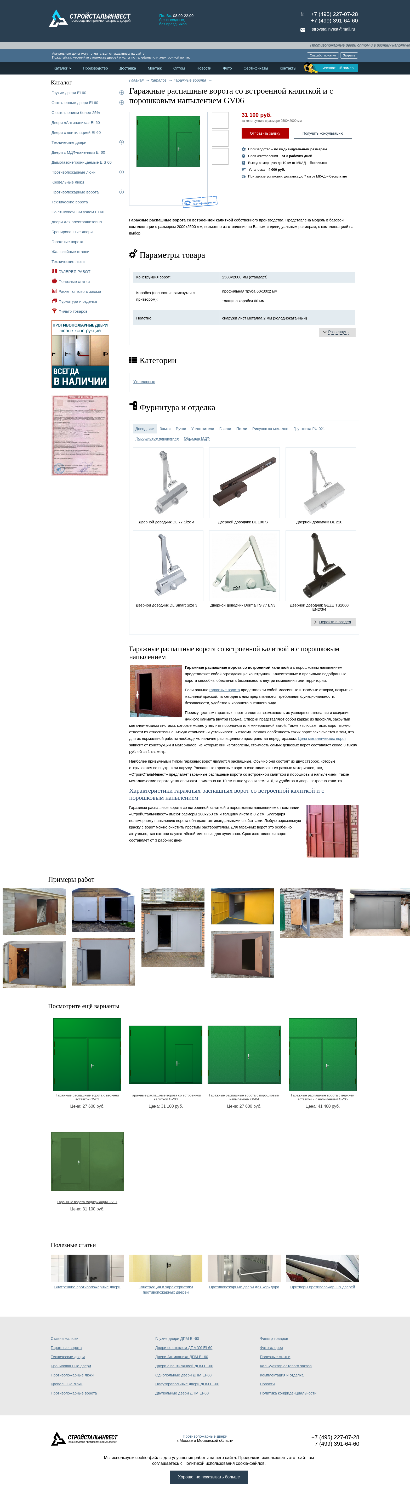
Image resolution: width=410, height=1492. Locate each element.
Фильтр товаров (73, 311)
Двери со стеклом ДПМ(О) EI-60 (183, 1348)
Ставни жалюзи (64, 1338)
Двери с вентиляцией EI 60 (76, 132)
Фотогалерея (271, 1348)
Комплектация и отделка (282, 1375)
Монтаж (155, 68)
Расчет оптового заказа (80, 291)
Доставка (127, 68)
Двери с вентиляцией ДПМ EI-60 (184, 1366)
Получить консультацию (323, 133)
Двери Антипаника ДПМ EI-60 (181, 1357)
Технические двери (69, 142)
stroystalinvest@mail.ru (333, 29)
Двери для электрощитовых (77, 222)
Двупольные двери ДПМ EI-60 (182, 1393)
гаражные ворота (224, 690)
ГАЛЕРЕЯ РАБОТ (74, 271)
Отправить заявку (265, 133)
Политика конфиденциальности (288, 1393)
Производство (95, 68)
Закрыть (349, 55)
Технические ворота (70, 202)
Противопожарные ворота (75, 192)
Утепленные (144, 382)
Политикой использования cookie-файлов (224, 1463)
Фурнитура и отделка (78, 301)
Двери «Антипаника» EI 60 (76, 122)
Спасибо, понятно (323, 55)
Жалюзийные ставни (70, 251)
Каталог (60, 68)
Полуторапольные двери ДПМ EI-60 (187, 1384)
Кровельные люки (68, 182)
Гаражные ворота (67, 241)
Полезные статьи (74, 281)
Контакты (288, 68)
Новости (204, 68)
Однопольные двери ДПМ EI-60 (183, 1375)
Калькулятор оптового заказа (286, 1366)
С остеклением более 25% (76, 112)
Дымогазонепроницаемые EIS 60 (82, 162)
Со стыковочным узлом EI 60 (78, 212)
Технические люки (68, 261)
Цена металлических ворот (322, 738)
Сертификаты (255, 68)
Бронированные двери (72, 232)
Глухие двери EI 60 (69, 92)
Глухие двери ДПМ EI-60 (177, 1338)
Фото (227, 68)
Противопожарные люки (73, 172)
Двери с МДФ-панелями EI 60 (78, 152)
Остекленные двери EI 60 (75, 102)
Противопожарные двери (205, 1436)
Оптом (179, 68)
